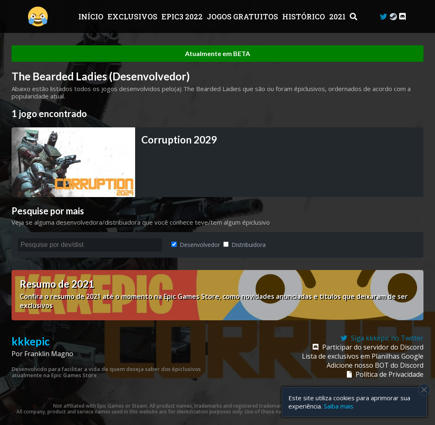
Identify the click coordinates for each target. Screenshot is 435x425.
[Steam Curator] (393, 17)
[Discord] (402, 17)
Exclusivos (133, 16)
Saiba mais (338, 406)
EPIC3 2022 (182, 16)
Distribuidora (244, 245)
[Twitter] (383, 17)
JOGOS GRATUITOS (243, 16)
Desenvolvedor (195, 245)
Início (91, 16)
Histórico (304, 16)
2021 (338, 16)
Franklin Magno (48, 353)
